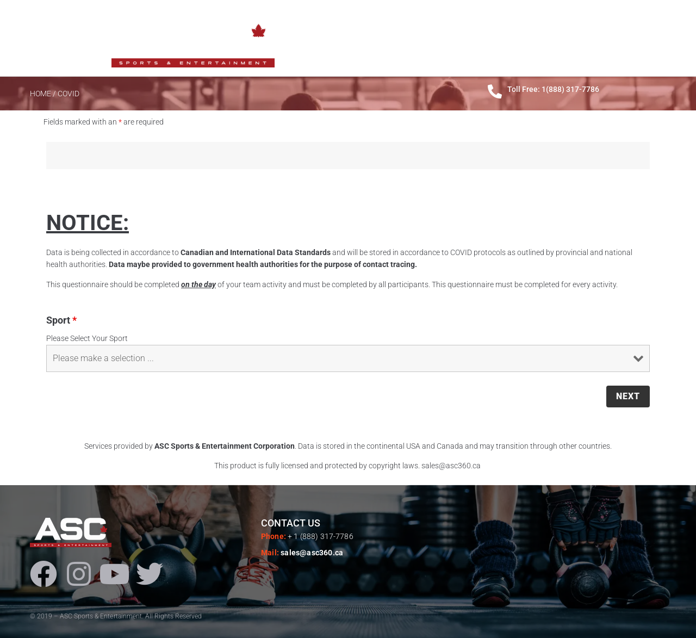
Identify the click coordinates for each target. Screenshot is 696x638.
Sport (61, 320)
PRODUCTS (504, 38)
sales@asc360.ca (312, 552)
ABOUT (449, 38)
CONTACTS (626, 38)
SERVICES (565, 38)
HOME (402, 38)
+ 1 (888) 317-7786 (320, 536)
